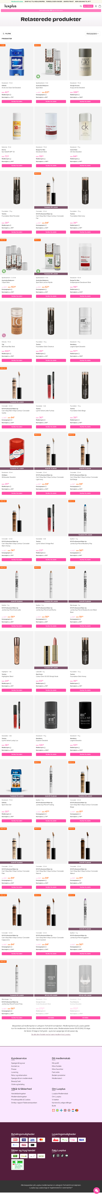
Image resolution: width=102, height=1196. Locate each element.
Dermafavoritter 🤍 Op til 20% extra (51, 10)
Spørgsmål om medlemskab (21, 1082)
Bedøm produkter (58, 1079)
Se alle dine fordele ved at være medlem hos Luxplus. (51, 1038)
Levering (14, 1076)
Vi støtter (55, 1103)
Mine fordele (56, 1069)
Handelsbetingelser (18, 1097)
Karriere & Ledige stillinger (62, 1106)
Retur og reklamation (19, 1079)
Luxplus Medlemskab (60, 1097)
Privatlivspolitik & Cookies (20, 1103)
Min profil (55, 1066)
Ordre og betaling (17, 1088)
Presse (13, 1072)
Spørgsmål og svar (18, 1066)
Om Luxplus (56, 1100)
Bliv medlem (87, 6)
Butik (54, 1109)
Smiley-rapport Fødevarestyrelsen (24, 1106)
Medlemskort (57, 1082)
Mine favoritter (57, 1072)
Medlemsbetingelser (19, 1100)
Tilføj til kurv (17, 102)
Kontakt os (15, 1069)
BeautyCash (16, 1085)
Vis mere (51, 1021)
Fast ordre (56, 1076)
